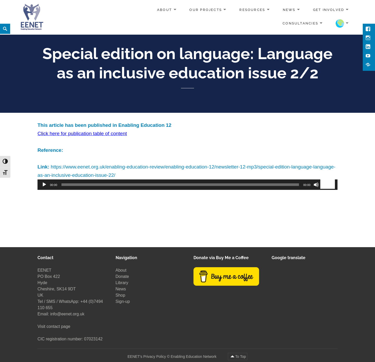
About (164, 10)
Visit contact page (54, 326)
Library (122, 282)
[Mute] (316, 184)
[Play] (44, 184)
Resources (252, 10)
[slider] (180, 184)
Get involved (328, 10)
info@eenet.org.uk (67, 314)
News (289, 10)
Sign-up (123, 301)
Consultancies (300, 23)
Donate (122, 276)
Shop (120, 295)
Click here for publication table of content (82, 133)
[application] (188, 184)
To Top (240, 356)
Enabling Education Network (194, 356)
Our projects (205, 10)
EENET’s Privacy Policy (147, 356)
